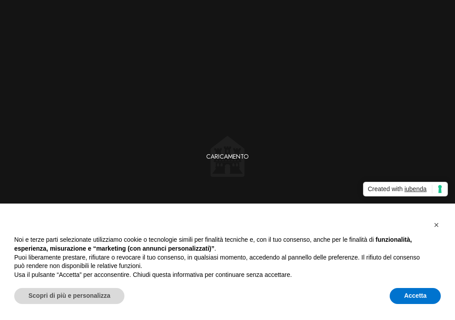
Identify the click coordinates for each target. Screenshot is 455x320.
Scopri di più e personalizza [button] (69, 295)
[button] (436, 225)
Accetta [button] (415, 295)
